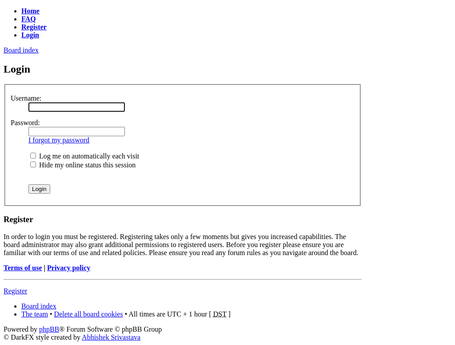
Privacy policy (68, 268)
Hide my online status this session (83, 165)
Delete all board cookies (88, 314)
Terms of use (23, 268)
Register (15, 291)
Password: (25, 122)
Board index (21, 50)
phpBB (49, 329)
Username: (26, 98)
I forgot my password (58, 140)
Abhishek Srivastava (111, 337)
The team (34, 314)
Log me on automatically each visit (84, 156)
